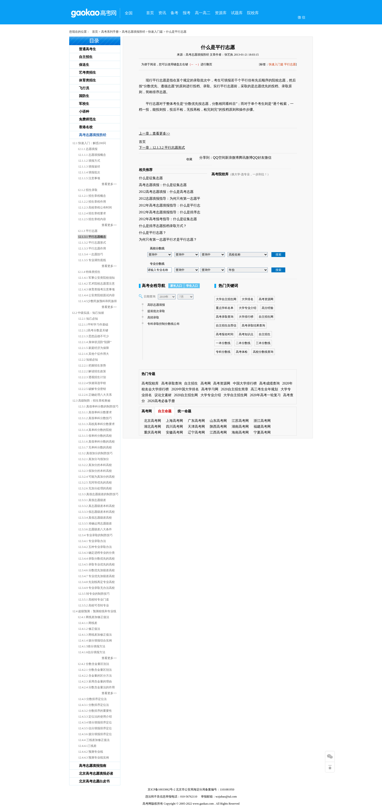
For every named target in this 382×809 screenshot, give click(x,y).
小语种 (84, 111)
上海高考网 (174, 421)
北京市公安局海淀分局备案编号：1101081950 (204, 789)
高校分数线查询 (263, 352)
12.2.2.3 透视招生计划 (92, 377)
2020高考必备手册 (161, 401)
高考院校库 (220, 174)
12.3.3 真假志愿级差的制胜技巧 (98, 494)
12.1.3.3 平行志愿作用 (92, 248)
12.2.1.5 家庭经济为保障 (93, 348)
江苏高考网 (240, 421)
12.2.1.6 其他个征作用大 (93, 353)
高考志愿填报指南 (92, 766)
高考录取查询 (224, 316)
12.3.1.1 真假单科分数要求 (95, 412)
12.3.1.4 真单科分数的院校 (95, 430)
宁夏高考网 (262, 432)
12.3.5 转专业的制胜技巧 (94, 593)
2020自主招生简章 (234, 389)
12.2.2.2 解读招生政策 (92, 371)
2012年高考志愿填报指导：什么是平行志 (169, 205)
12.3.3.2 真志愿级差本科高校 (96, 506)
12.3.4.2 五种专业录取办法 (95, 547)
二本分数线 (243, 343)
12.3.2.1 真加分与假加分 (93, 459)
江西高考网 (218, 432)
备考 (174, 13)
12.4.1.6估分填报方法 (91, 652)
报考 (187, 13)
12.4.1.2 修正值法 (89, 629)
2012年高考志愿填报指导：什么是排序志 (169, 212)
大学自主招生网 (226, 299)
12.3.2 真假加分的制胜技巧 (95, 453)
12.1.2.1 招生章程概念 (92, 195)
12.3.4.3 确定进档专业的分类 (96, 552)
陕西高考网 (218, 426)
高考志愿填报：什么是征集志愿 (163, 185)
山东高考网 (218, 421)
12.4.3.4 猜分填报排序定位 (95, 722)
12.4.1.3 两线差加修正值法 (95, 634)
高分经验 (267, 308)
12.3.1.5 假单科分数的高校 (95, 435)
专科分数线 (223, 352)
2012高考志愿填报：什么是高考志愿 (166, 192)
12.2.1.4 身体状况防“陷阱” (95, 342)
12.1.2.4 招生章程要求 (92, 213)
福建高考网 (262, 426)
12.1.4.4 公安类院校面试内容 (96, 295)
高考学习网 (209, 389)
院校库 (253, 13)
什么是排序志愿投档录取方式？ (163, 226)
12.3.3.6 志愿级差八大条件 (95, 529)
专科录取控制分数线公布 (163, 324)
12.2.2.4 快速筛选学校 (92, 383)
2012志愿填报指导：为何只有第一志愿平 (169, 198)
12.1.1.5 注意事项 (89, 178)
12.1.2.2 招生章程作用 (92, 201)
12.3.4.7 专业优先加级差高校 (96, 576)
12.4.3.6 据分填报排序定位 (95, 734)
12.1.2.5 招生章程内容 (92, 219)
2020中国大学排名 (185, 389)
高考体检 (242, 352)
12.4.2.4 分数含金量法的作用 (96, 687)
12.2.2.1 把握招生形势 (92, 365)
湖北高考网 (152, 426)
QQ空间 (219, 157)
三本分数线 (263, 343)
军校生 (84, 104)
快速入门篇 (155, 31)
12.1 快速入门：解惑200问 (89, 143)
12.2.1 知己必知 (88, 318)
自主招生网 (266, 316)
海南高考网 (240, 432)
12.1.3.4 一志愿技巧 (90, 254)
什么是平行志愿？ (152, 233)
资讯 (162, 13)
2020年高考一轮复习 (265, 395)
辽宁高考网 (196, 432)
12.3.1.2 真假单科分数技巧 (95, 418)
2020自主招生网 (186, 395)
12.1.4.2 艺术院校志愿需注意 (96, 283)
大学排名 (247, 299)
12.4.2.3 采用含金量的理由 (95, 681)
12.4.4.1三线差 (87, 746)
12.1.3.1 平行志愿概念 (92, 236)
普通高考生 (87, 49)
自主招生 (86, 57)
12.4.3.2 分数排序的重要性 (95, 710)
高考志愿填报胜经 (133, 31)
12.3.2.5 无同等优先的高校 (95, 482)
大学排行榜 (246, 316)
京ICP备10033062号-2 (161, 789)
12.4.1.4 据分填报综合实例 (95, 640)
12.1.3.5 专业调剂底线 (92, 260)
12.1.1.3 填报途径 (89, 166)
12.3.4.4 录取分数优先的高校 (96, 558)
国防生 (84, 96)
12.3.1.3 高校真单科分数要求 (96, 424)
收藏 (189, 159)
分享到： (206, 157)
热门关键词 (228, 286)
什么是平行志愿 (218, 47)
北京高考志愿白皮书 (94, 781)
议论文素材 (163, 395)
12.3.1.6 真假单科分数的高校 (96, 441)
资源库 (221, 13)
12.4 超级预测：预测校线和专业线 (94, 611)
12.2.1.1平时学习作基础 (93, 324)
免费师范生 (87, 119)
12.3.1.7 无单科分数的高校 (95, 447)
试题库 (237, 13)
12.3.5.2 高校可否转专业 (93, 605)
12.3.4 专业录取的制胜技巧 (95, 535)
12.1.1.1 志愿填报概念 (92, 155)
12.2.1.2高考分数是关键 (93, 330)
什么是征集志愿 (151, 178)
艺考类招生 (87, 72)
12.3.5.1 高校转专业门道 (93, 599)
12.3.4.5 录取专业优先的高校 (96, 564)
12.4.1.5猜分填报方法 (91, 646)
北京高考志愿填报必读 (96, 773)
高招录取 (152, 317)
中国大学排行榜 (245, 383)
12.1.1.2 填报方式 (89, 160)
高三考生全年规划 (264, 389)
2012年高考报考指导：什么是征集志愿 (168, 219)
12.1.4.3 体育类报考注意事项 (96, 289)
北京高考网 (152, 421)
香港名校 (86, 127)
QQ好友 (258, 157)
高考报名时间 (224, 334)
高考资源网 (266, 299)
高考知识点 (246, 334)
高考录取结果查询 (253, 325)
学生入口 (192, 285)
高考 (145, 803)
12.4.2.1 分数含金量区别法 (95, 669)
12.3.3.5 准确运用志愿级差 (95, 523)
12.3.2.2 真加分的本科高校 (95, 465)
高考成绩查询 (269, 383)
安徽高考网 (174, 432)
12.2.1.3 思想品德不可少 (93, 336)
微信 (268, 157)
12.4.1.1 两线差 (87, 623)
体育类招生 (87, 80)
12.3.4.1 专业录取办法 (92, 541)
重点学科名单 (224, 308)
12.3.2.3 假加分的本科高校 (95, 471)
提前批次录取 (155, 311)
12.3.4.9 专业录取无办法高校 (96, 588)
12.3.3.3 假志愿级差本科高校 (96, 511)
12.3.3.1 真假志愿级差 (92, 500)
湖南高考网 (240, 426)
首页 (150, 13)
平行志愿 (290, 64)
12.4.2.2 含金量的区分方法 (95, 675)
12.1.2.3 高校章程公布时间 (95, 207)
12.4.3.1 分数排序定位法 (93, 705)
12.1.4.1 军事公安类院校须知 (96, 277)
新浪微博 (232, 157)
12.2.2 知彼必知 (88, 359)
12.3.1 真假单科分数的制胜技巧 (98, 406)
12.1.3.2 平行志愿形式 (92, 242)
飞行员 (84, 88)
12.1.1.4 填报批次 (89, 172)
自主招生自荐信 (226, 325)
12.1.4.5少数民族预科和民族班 (97, 301)
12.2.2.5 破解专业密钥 (92, 389)
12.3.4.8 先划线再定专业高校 (96, 582)
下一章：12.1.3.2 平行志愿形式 (162, 147)
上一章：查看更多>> (154, 133)
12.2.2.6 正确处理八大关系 (95, 394)
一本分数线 (223, 343)
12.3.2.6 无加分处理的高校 (95, 488)
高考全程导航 (153, 286)
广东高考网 (196, 421)
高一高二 (202, 13)
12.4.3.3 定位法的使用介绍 (95, 716)
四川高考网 (174, 426)
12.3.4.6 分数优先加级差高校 (96, 570)
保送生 (84, 65)
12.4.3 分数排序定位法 (92, 699)
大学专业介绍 (247, 308)
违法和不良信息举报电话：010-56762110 (171, 796)
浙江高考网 (262, 421)
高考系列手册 (110, 31)
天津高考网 (196, 426)
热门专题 (148, 374)
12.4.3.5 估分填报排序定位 (95, 728)
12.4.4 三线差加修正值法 (94, 740)
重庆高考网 (152, 432)
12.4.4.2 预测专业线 (90, 751)
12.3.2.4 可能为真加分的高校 (96, 476)
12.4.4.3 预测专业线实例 (93, 757)
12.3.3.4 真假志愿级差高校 (95, 517)
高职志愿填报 (155, 304)
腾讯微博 (245, 157)
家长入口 (176, 285)
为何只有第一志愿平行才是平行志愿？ (168, 239)
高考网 (206, 383)
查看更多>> (109, 184)
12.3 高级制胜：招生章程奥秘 (91, 400)
